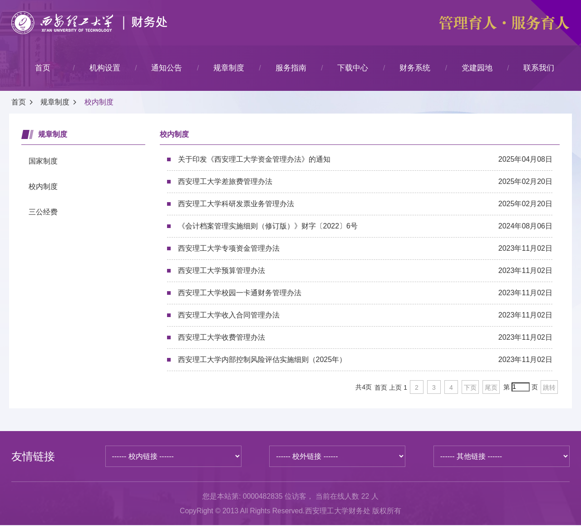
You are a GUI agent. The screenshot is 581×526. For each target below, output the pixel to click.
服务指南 (291, 68)
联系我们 (538, 68)
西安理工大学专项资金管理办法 (365, 248)
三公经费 (43, 212)
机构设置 (104, 68)
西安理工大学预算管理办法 (365, 271)
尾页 (491, 387)
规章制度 (228, 68)
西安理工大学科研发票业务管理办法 (365, 204)
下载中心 (352, 68)
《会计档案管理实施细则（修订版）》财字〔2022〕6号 (365, 226)
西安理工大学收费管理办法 (365, 337)
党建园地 (477, 68)
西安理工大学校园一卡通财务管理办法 (365, 293)
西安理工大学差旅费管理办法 (365, 182)
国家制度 (43, 161)
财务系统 (414, 68)
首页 (42, 68)
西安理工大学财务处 (338, 511)
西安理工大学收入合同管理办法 (365, 315)
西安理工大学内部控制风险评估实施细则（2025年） (365, 360)
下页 (470, 387)
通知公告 (166, 68)
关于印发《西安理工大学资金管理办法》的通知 (365, 159)
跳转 (549, 387)
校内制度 (98, 102)
